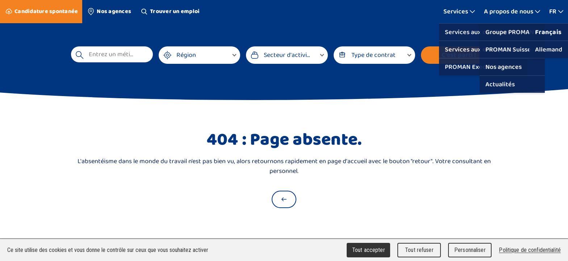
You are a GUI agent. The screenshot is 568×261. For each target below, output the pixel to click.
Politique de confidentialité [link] (530, 249)
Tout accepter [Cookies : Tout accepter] (368, 249)
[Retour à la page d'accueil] (284, 199)
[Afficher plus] (459, 11)
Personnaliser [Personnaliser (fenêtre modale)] (470, 249)
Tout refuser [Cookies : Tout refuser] (419, 249)
